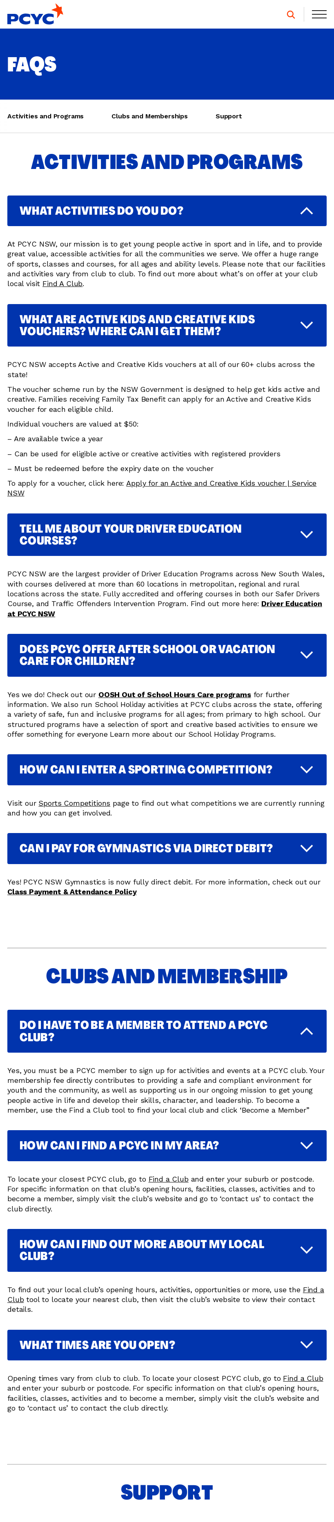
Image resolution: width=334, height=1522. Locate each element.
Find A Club (62, 283)
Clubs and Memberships (149, 116)
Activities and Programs (45, 116)
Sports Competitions (74, 809)
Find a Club (169, 1185)
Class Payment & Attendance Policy (72, 898)
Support (229, 116)
